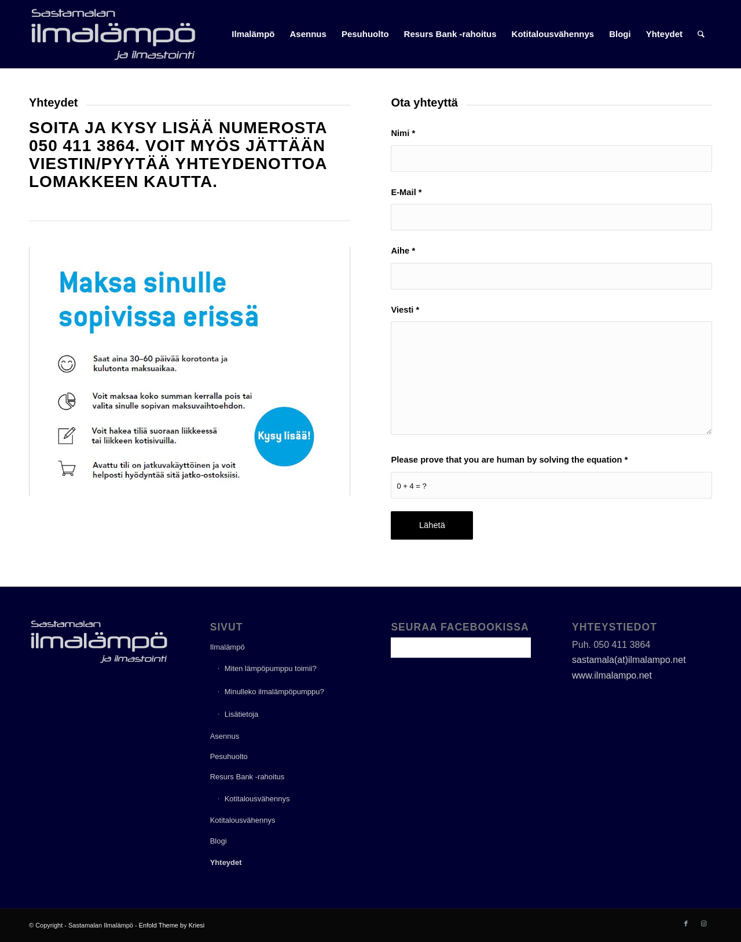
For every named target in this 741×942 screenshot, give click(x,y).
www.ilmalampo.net (612, 675)
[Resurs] (189, 371)
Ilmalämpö (227, 647)
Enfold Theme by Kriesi (172, 925)
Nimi (403, 133)
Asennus (225, 736)
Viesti (405, 309)
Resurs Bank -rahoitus (247, 776)
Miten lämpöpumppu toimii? (271, 668)
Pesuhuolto (229, 756)
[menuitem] (253, 34)
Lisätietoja (242, 714)
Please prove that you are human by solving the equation (509, 459)
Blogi (218, 841)
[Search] (701, 34)
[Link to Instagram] (703, 923)
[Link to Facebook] (686, 923)
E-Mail (406, 192)
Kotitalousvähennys (257, 798)
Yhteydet (226, 862)
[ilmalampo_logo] (113, 34)
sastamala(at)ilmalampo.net (629, 660)
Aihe (403, 250)
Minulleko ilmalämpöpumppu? (274, 691)
